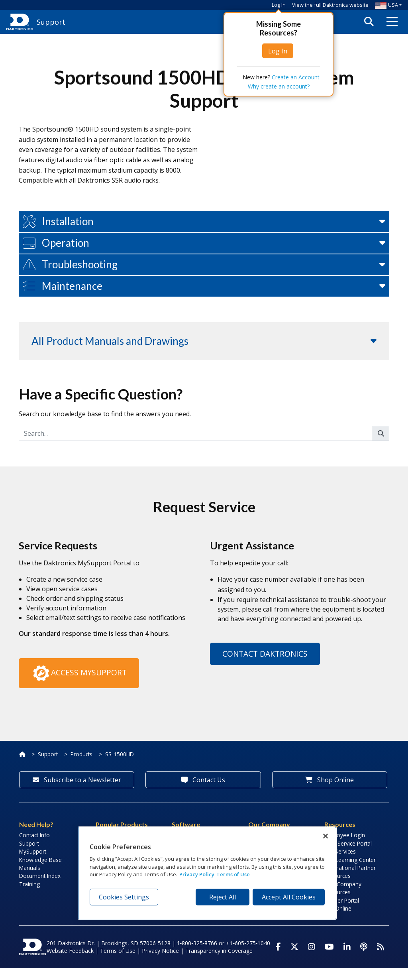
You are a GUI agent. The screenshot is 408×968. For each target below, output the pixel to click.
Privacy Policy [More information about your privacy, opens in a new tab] (196, 874)
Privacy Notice (160, 950)
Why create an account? (279, 86)
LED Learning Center (350, 860)
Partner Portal (341, 900)
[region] (207, 873)
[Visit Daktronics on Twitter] (294, 947)
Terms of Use (117, 950)
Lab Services (340, 851)
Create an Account (296, 77)
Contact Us (203, 779)
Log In (279, 4)
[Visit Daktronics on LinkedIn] (347, 947)
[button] (392, 22)
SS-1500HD (119, 754)
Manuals (29, 868)
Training (29, 884)
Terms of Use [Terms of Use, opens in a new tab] (233, 874)
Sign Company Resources (342, 888)
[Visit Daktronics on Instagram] (311, 947)
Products (81, 754)
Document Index (40, 875)
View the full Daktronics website (330, 4)
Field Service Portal (348, 843)
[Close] (325, 836)
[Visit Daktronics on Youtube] (329, 947)
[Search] (196, 433)
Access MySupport (79, 673)
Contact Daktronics (265, 653)
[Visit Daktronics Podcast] (363, 947)
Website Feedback (70, 950)
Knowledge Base (40, 860)
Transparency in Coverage (219, 950)
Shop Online (329, 779)
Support (48, 754)
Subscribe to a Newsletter (77, 779)
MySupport (32, 851)
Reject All (222, 897)
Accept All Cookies (289, 897)
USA (386, 4)
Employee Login (344, 835)
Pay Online (337, 908)
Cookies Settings (124, 897)
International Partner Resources (350, 871)
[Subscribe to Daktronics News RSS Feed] (380, 947)
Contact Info (34, 835)
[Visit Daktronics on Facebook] (278, 947)
